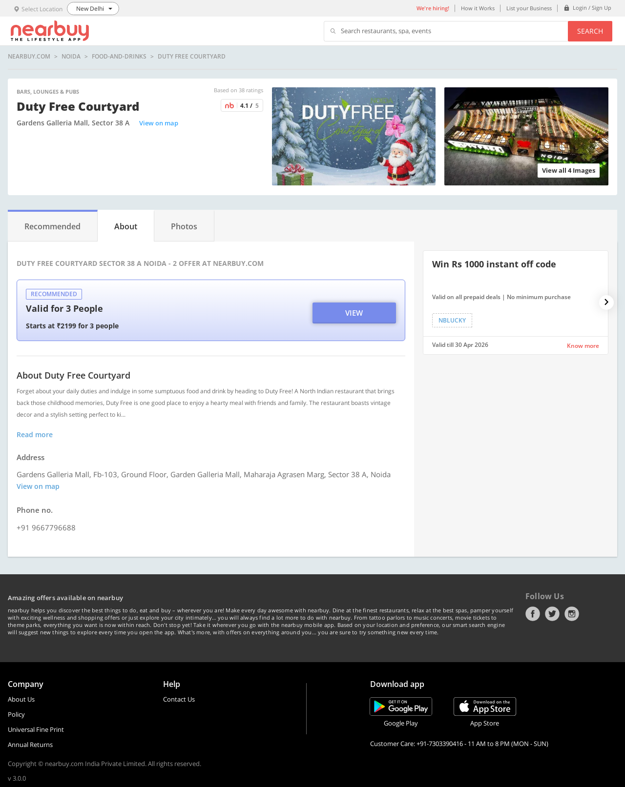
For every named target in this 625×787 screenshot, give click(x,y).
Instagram (571, 613)
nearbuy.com (29, 56)
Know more (583, 346)
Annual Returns (30, 744)
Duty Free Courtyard (192, 56)
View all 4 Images (568, 170)
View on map (158, 123)
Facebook (532, 613)
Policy (16, 714)
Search (590, 31)
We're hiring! (433, 8)
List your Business (529, 8)
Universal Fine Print (36, 729)
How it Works (478, 8)
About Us (21, 699)
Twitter (552, 613)
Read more (35, 434)
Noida (71, 56)
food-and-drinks (119, 56)
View (354, 313)
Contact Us (179, 699)
